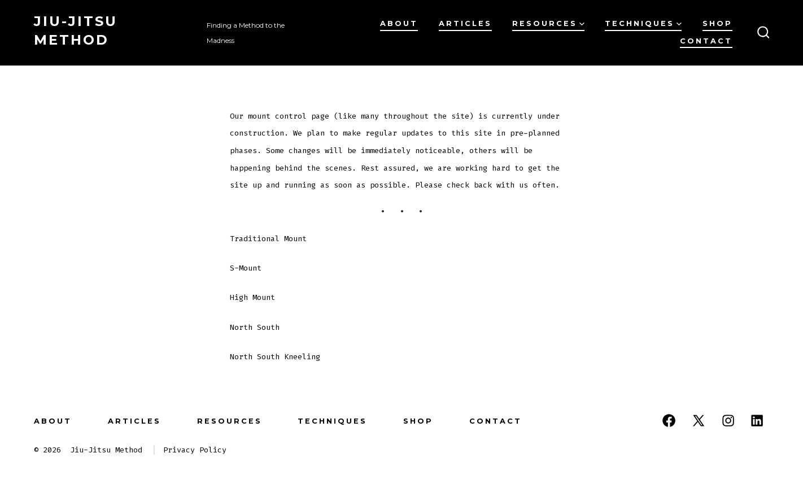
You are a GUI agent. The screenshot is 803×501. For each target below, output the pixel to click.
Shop (717, 23)
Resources (548, 23)
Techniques (643, 23)
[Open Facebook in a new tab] (669, 420)
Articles (465, 23)
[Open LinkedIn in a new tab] (757, 420)
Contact (706, 41)
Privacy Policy (194, 450)
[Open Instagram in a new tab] (728, 420)
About (399, 23)
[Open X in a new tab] (699, 420)
